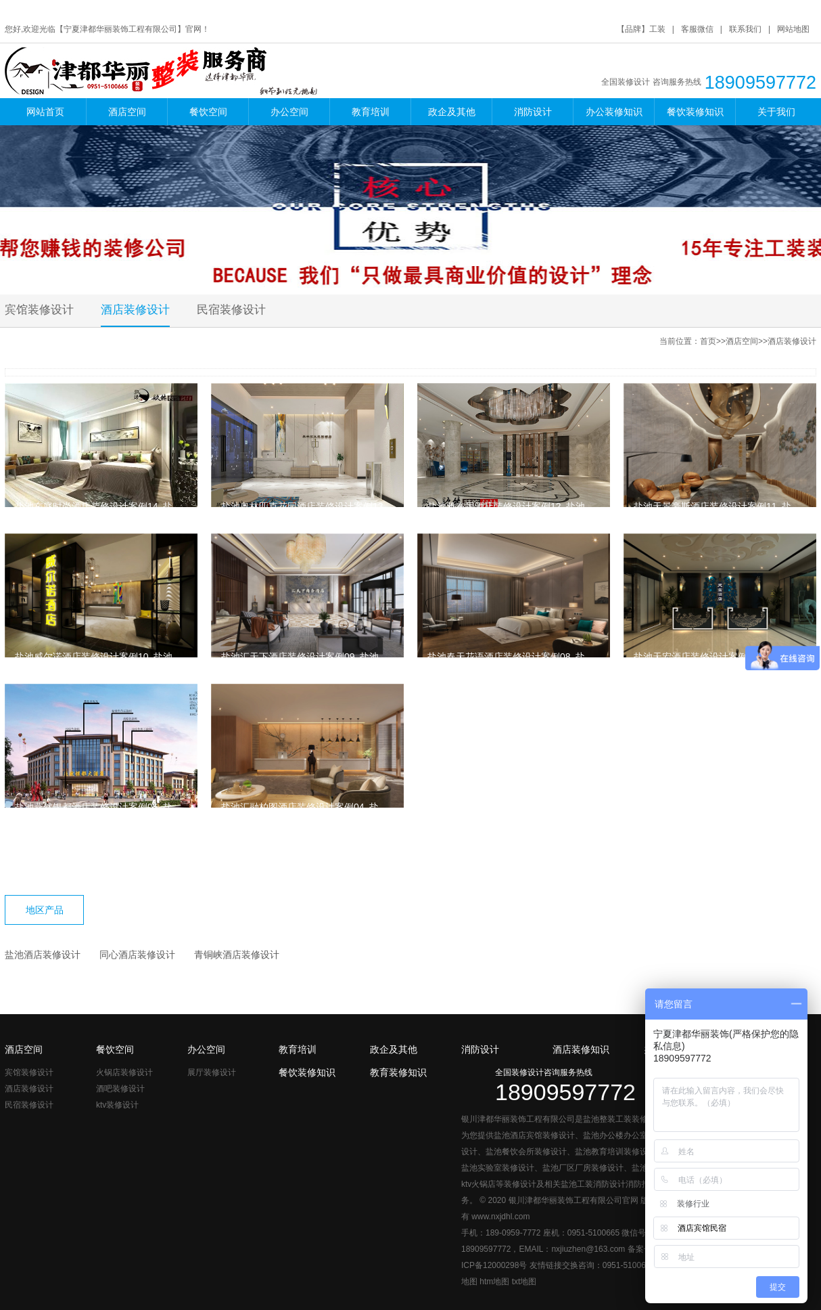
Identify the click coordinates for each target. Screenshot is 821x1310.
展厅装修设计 (211, 1072)
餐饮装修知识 (695, 111)
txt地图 (524, 1281)
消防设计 (533, 111)
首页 (708, 341)
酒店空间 (127, 111)
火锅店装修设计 (124, 1072)
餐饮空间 (208, 111)
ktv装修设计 (117, 1105)
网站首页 (45, 111)
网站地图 (793, 29)
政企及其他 (451, 111)
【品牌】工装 (641, 29)
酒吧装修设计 (120, 1088)
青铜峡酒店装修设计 (236, 954)
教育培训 (371, 111)
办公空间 (289, 111)
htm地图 (494, 1281)
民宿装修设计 (231, 309)
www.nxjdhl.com (500, 1216)
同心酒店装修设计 (137, 954)
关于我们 (776, 111)
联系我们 (745, 29)
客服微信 (697, 29)
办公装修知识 (614, 111)
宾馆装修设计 (39, 309)
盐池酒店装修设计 (42, 954)
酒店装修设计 (135, 309)
